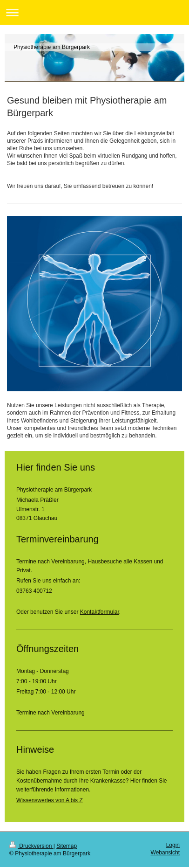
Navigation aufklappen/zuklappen (94, 12)
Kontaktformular (99, 612)
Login (173, 845)
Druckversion (31, 846)
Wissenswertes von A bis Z (49, 800)
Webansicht (165, 852)
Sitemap (66, 846)
